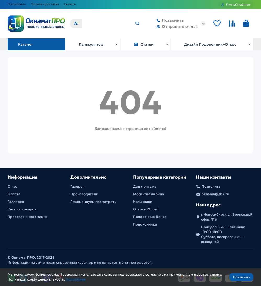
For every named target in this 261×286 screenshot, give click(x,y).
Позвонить (169, 20)
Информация (22, 177)
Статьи (144, 44)
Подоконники (145, 224)
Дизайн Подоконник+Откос (210, 44)
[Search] (112, 23)
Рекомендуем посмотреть (93, 201)
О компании (17, 4)
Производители (84, 194)
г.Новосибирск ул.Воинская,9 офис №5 (226, 217)
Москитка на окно (148, 194)
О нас (12, 186)
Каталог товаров (22, 209)
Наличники (142, 201)
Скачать (70, 4)
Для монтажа (144, 186)
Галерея (77, 186)
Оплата (14, 194)
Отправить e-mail (176, 27)
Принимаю (241, 277)
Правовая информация (28, 217)
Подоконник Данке (150, 217)
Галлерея (16, 201)
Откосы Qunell (146, 209)
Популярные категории (159, 177)
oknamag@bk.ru (215, 194)
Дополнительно (88, 177)
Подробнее (76, 279)
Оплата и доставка (45, 4)
